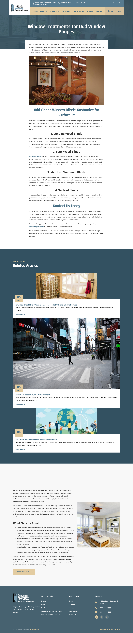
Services (66, 11)
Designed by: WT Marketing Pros (110, 629)
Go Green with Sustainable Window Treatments (36, 439)
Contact (99, 11)
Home (35, 11)
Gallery (90, 11)
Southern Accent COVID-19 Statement (33, 395)
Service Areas (79, 11)
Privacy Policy (34, 629)
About (43, 11)
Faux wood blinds (35, 156)
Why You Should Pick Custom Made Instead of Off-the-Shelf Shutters (46, 305)
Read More (21, 314)
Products (54, 11)
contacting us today (36, 226)
